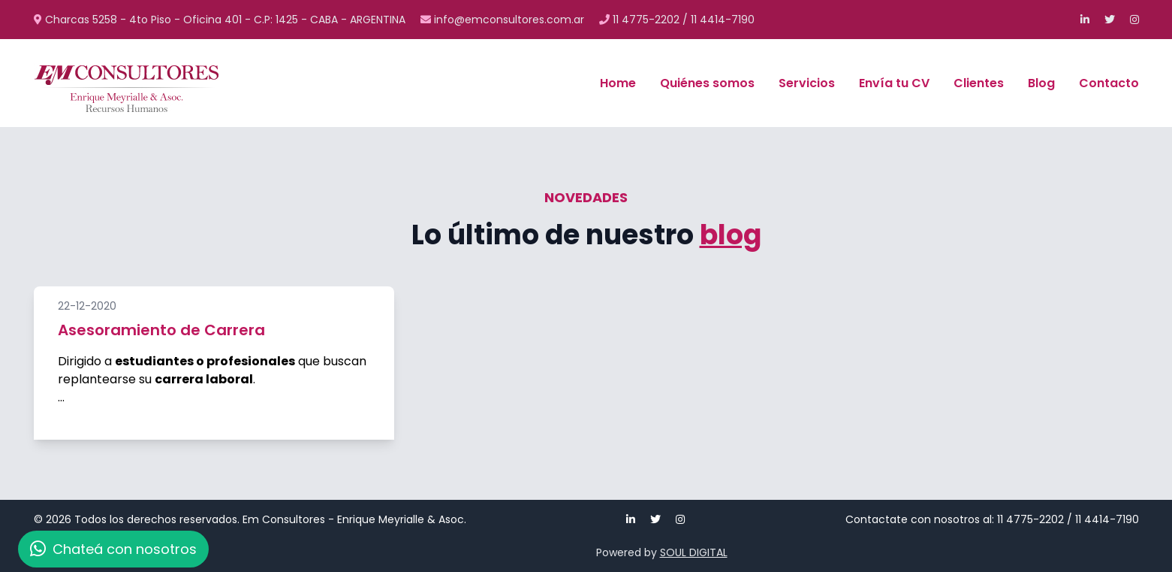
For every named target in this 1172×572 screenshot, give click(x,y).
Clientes (979, 83)
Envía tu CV (894, 83)
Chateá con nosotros (113, 549)
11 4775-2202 (646, 19)
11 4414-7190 (723, 19)
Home (618, 83)
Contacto (1109, 83)
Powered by (662, 552)
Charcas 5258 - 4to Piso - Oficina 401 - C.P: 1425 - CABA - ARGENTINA (221, 19)
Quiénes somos (707, 83)
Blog (1041, 83)
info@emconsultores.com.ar (503, 19)
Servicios (807, 83)
